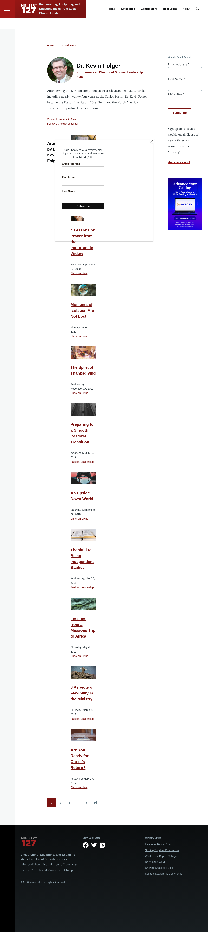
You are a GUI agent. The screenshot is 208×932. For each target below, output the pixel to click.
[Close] (152, 140)
